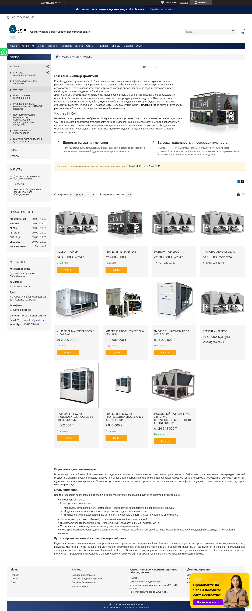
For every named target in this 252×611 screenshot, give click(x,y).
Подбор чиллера (68, 251)
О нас (40, 45)
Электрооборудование (84, 575)
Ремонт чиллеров (215, 331)
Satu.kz (140, 604)
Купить (68, 269)
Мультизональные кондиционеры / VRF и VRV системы (28, 106)
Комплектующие (80, 586)
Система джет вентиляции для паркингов (28, 140)
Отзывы (14, 155)
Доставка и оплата (72, 45)
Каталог (26, 45)
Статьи (90, 45)
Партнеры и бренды (109, 45)
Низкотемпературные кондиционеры (149, 591)
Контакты (53, 45)
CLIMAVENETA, (133, 166)
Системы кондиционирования (24, 73)
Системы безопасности (84, 582)
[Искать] (233, 32)
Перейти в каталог (161, 9)
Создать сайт (47, 2)
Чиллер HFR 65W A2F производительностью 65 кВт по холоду (75, 416)
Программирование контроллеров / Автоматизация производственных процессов (24, 119)
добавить (183, 2)
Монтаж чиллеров (166, 251)
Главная (13, 45)
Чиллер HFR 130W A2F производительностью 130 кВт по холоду (124, 416)
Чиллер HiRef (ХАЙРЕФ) (121, 251)
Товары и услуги (70, 56)
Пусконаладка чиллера (219, 251)
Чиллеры (18, 89)
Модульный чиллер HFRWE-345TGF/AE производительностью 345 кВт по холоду (173, 418)
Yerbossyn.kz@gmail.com (31, 320)
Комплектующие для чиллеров (25, 82)
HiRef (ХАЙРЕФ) (151, 166)
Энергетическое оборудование (22, 131)
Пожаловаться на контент (136, 607)
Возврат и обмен (133, 45)
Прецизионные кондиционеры (21, 96)
